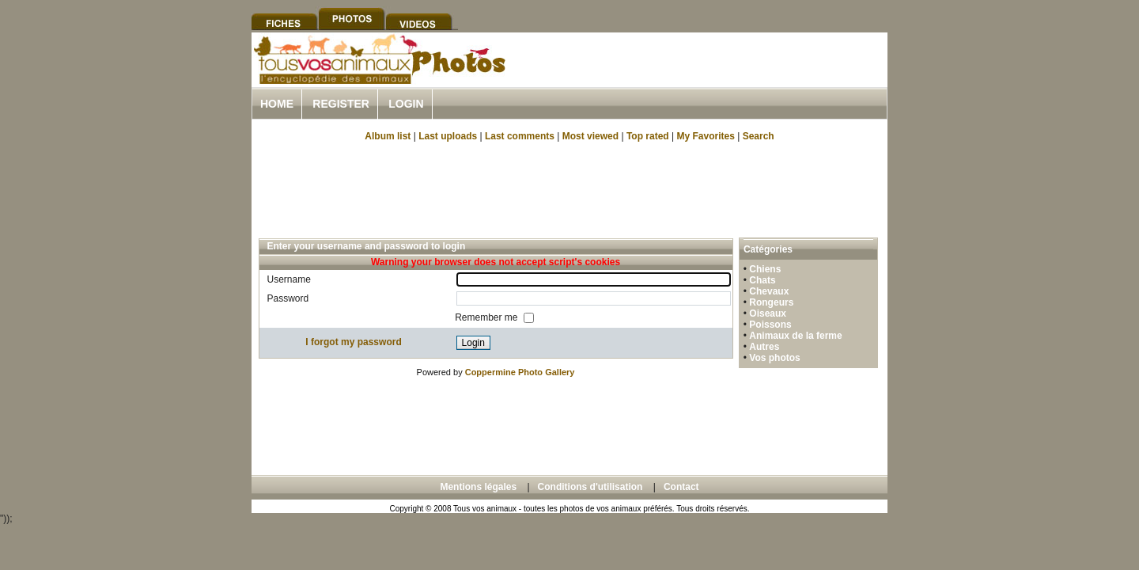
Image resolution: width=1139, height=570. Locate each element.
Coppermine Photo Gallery (520, 372)
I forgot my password (353, 342)
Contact (681, 486)
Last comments (519, 136)
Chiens (765, 269)
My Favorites (706, 136)
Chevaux (769, 291)
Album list (388, 136)
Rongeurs (771, 302)
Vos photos (774, 357)
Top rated (647, 136)
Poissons (770, 324)
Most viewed (590, 136)
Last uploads (447, 136)
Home (276, 103)
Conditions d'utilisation (590, 486)
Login (405, 103)
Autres (764, 346)
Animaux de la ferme (795, 335)
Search (758, 136)
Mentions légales (478, 486)
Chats (762, 280)
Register (340, 103)
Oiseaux (767, 313)
